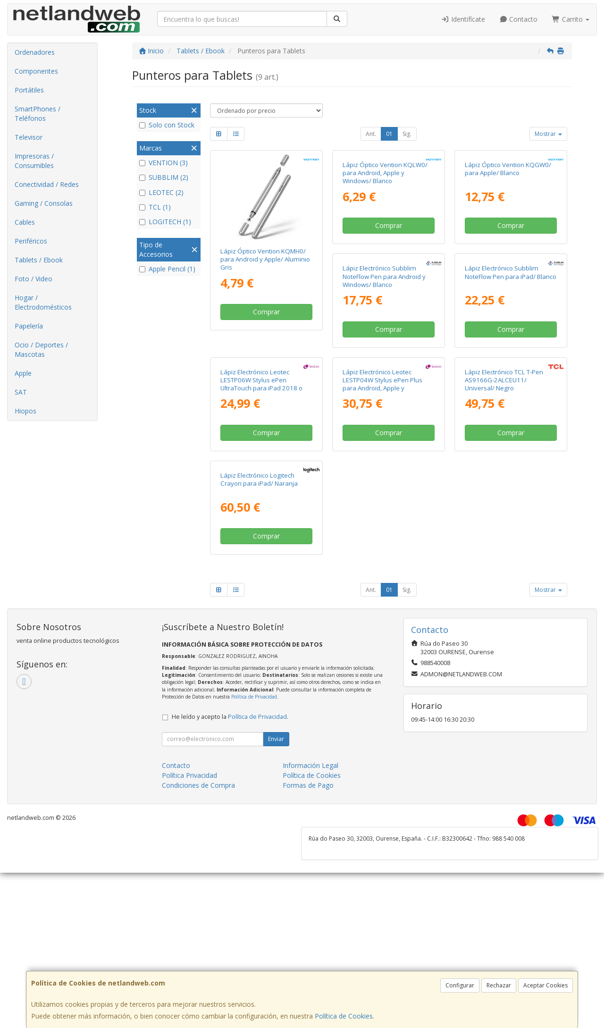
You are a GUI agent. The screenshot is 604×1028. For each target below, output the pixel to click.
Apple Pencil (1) (167, 268)
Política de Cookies (344, 1015)
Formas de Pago (308, 940)
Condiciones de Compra (198, 940)
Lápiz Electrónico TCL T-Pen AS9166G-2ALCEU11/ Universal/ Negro (382, 639)
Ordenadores (35, 52)
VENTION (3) (163, 162)
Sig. (407, 134)
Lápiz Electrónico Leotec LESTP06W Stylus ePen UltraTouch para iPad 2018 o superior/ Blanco (506, 453)
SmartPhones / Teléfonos (37, 113)
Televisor (28, 137)
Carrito (570, 19)
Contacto (518, 19)
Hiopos (25, 410)
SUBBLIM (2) (163, 177)
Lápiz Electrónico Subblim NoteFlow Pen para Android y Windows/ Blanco (261, 449)
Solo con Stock (166, 124)
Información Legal (310, 920)
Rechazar (499, 985)
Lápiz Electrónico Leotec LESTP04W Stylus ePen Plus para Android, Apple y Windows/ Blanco (260, 643)
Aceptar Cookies (545, 985)
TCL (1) (155, 206)
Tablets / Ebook (39, 259)
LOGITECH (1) (165, 221)
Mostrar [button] (548, 134)
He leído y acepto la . (230, 872)
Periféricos (31, 240)
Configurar (459, 985)
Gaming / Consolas (44, 203)
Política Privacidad (189, 930)
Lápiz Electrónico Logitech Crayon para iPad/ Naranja (503, 635)
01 (389, 134)
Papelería (29, 325)
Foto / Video (33, 278)
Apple (23, 373)
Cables (25, 222)
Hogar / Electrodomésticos (43, 302)
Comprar (266, 311)
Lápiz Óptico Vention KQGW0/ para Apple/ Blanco (508, 255)
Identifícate (463, 19)
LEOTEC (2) (161, 192)
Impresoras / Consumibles (34, 161)
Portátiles (29, 89)
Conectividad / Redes (47, 184)
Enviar (276, 894)
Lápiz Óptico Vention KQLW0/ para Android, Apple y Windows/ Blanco (385, 259)
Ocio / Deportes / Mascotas (41, 349)
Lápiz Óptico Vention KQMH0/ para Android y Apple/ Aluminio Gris (265, 259)
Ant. (371, 134)
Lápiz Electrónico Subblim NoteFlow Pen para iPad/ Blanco (388, 445)
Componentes (36, 71)
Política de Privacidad (254, 852)
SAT (21, 392)
